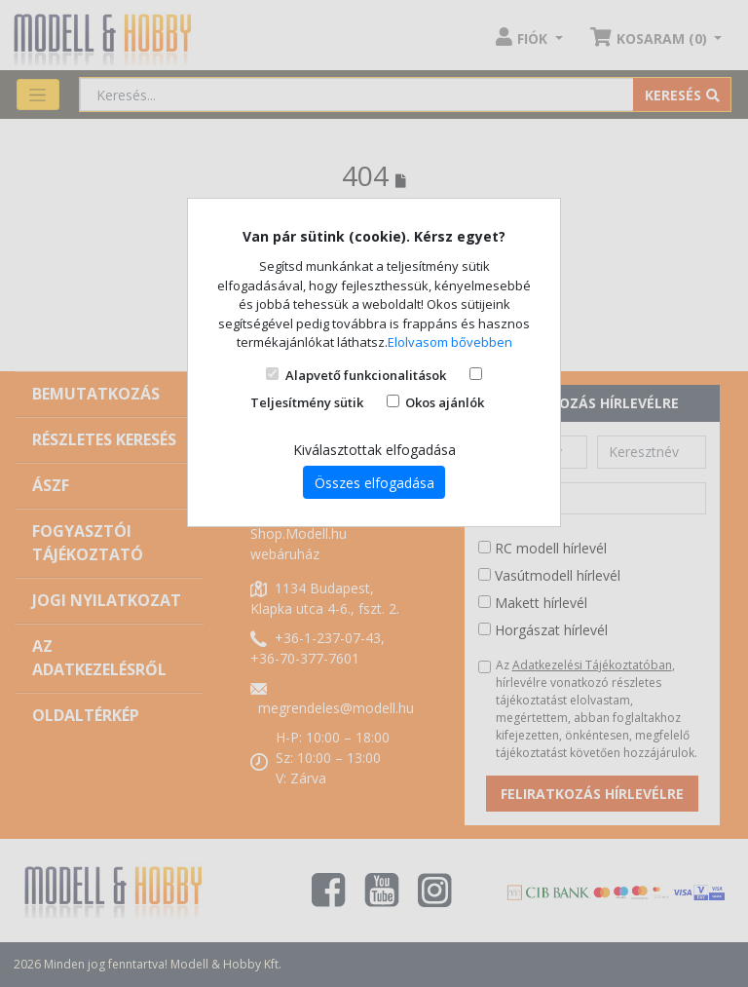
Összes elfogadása (374, 483)
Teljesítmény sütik (306, 402)
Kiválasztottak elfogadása (374, 449)
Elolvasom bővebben (450, 342)
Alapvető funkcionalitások (365, 375)
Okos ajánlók (444, 402)
